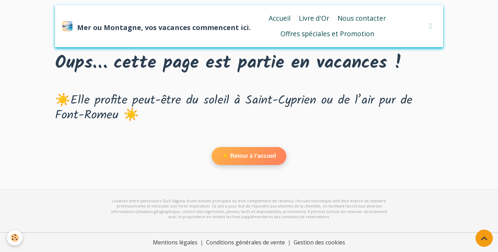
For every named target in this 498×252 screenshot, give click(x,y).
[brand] (149, 26)
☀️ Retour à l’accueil (249, 156)
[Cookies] (14, 237)
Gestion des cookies (319, 242)
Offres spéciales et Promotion (327, 33)
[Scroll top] (484, 238)
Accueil (279, 18)
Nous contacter (362, 18)
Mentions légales (175, 242)
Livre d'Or (314, 18)
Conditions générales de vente (245, 242)
